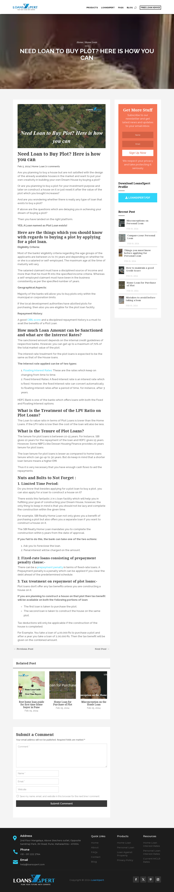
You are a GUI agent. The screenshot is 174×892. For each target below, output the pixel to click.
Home (95, 842)
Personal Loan (125, 847)
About (95, 847)
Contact (95, 856)
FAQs (120, 8)
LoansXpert (108, 8)
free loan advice (150, 7)
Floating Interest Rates (37, 370)
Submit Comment (61, 803)
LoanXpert (97, 879)
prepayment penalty (50, 567)
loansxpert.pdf (139, 197)
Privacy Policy (125, 860)
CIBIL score (34, 319)
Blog (130, 8)
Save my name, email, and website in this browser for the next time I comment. (60, 796)
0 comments (53, 166)
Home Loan (91, 41)
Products (92, 8)
